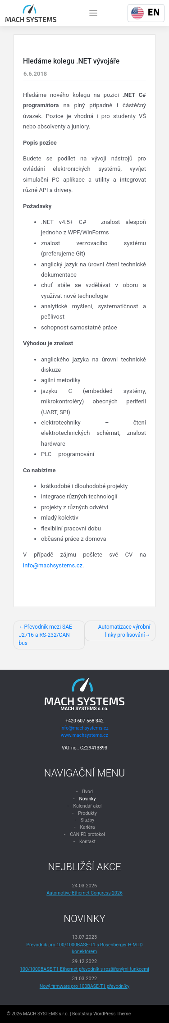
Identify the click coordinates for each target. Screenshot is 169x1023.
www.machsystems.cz (84, 735)
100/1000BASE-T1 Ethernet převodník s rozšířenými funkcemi (84, 969)
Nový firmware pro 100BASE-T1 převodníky (84, 986)
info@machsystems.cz (52, 565)
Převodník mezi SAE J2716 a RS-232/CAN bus (45, 635)
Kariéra (87, 827)
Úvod (87, 792)
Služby (88, 820)
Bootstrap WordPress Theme (101, 1013)
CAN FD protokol (87, 834)
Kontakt (87, 842)
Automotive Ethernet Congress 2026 (84, 893)
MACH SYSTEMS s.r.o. (46, 1013)
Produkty (87, 813)
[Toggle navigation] (93, 13)
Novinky (87, 799)
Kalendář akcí (87, 806)
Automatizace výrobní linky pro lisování (124, 631)
